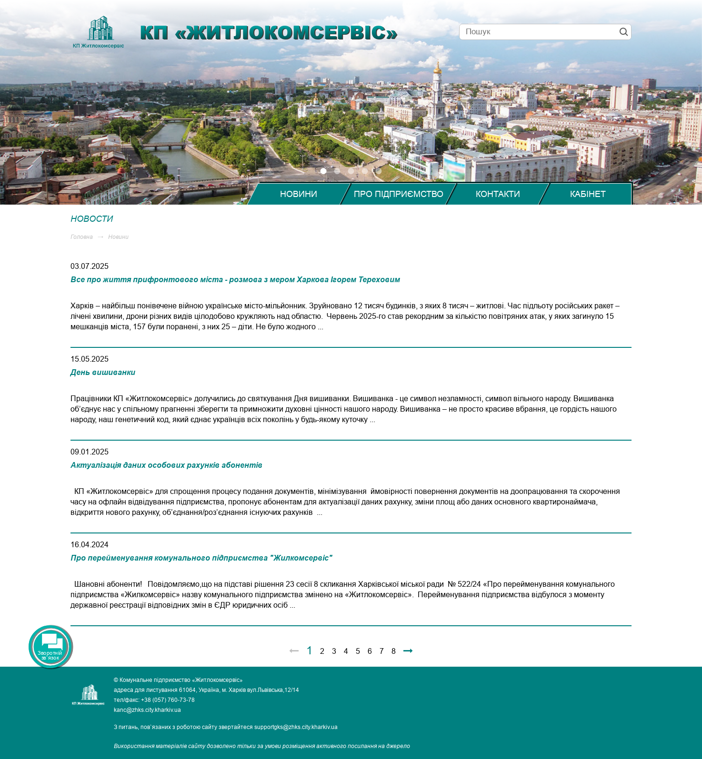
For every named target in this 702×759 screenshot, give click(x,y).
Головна (81, 236)
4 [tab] (365, 171)
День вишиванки (102, 372)
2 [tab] (337, 171)
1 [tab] (324, 171)
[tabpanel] (351, 102)
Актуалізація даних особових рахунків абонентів (166, 465)
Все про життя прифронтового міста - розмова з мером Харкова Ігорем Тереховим (235, 279)
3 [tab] (351, 171)
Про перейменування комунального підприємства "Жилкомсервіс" (201, 557)
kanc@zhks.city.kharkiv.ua (147, 709)
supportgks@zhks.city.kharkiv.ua (296, 726)
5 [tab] (379, 171)
